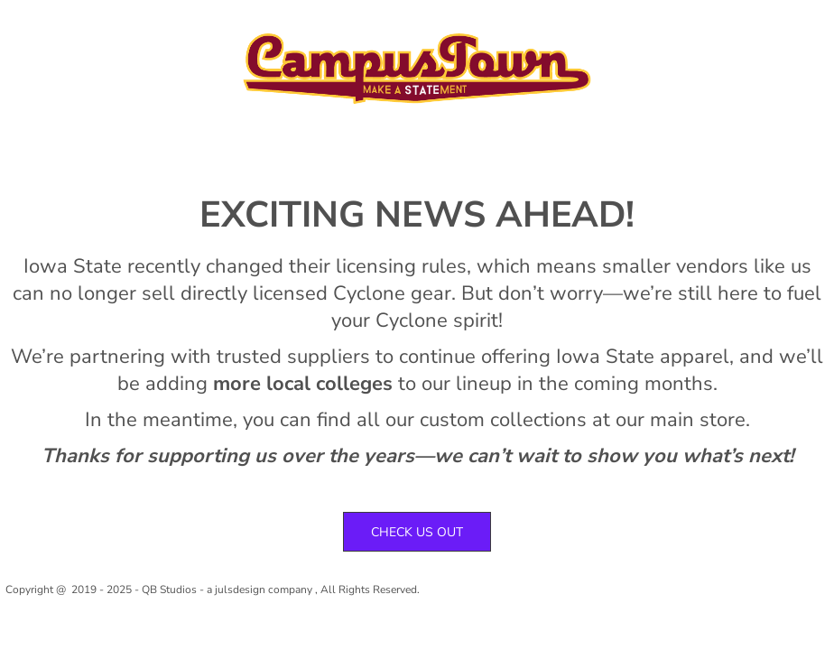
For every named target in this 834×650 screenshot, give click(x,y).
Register (686, 25)
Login (621, 25)
